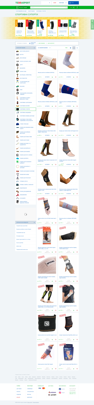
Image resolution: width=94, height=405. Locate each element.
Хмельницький (20, 378)
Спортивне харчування (24, 102)
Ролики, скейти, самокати (24, 184)
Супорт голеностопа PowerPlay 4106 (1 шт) (68, 335)
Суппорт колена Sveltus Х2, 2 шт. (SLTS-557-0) (19, 31)
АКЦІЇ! (54, 2)
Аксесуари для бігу (23, 51)
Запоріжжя (34, 376)
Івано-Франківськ (54, 378)
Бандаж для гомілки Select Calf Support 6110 (68, 130)
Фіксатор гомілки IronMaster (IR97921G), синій (47, 101)
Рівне (26, 378)
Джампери (20, 68)
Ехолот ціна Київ (20, 242)
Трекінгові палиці (22, 174)
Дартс (19, 64)
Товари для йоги (22, 158)
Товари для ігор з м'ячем (24, 155)
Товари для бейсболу (23, 148)
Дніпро (26, 376)
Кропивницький (30, 378)
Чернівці (43, 378)
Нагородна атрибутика (24, 74)
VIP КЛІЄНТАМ (30, 391)
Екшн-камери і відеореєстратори (22, 201)
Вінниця (53, 376)
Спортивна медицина (23, 112)
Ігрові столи (21, 71)
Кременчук (48, 378)
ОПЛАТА (18, 391)
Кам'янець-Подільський (33, 379)
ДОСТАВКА (19, 388)
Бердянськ (21, 379)
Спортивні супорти (23, 109)
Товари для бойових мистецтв (23, 132)
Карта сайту (29, 402)
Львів (30, 376)
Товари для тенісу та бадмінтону (23, 143)
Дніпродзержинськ (38, 378)
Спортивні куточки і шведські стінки (23, 98)
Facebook (62, 389)
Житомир (73, 376)
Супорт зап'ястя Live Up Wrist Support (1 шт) (47, 335)
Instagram (62, 393)
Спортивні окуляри (23, 105)
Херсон (57, 376)
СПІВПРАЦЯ (29, 388)
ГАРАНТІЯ (19, 394)
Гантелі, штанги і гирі (23, 61)
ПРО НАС (29, 394)
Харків (19, 376)
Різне (19, 89)
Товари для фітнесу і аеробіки (23, 166)
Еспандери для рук (20, 235)
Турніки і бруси (22, 181)
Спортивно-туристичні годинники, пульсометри (24, 119)
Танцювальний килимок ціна (22, 249)
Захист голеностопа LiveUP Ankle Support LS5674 (73, 31)
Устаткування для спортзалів (22, 81)
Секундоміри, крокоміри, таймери (24, 93)
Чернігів (65, 376)
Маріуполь (48, 376)
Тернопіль (60, 378)
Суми (16, 378)
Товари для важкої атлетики (25, 171)
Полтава (61, 376)
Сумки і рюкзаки (22, 124)
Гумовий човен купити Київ (22, 225)
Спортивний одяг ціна (21, 232)
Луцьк (70, 378)
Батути (19, 54)
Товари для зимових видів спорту (24, 127)
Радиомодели (21, 188)
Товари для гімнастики (24, 136)
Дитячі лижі (19, 246)
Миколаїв (43, 376)
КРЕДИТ (18, 397)
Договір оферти (36, 402)
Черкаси (69, 376)
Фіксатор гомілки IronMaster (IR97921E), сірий (69, 72)
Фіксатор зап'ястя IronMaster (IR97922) (46, 72)
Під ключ (20, 86)
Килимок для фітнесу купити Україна (24, 229)
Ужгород (25, 379)
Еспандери (20, 198)
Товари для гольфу (22, 140)
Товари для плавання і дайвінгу (23, 162)
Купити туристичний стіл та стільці (23, 239)
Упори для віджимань (23, 191)
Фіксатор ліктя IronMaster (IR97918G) (40, 31)
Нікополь (16, 379)
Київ (16, 376)
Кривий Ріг (39, 376)
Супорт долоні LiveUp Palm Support (45, 364)
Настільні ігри (21, 78)
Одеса (23, 376)
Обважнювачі (21, 194)
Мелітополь (74, 378)
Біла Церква (66, 378)
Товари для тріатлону (23, 177)
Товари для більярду (23, 151)
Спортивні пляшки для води (25, 115)
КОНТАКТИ (29, 397)
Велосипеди (21, 58)
